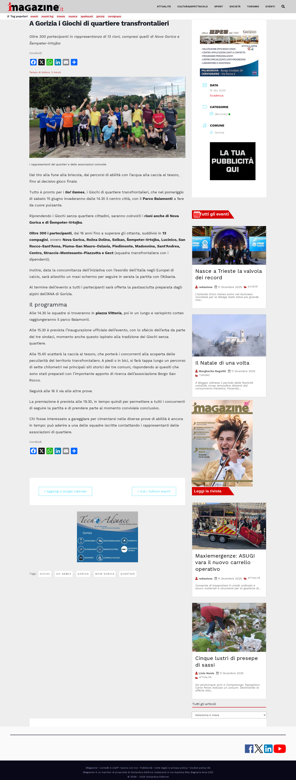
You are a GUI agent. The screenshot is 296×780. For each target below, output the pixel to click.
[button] (283, 7)
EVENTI (270, 6)
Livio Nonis (206, 673)
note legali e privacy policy (171, 767)
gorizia (83, 574)
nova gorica (104, 574)
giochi (45, 574)
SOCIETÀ (234, 6)
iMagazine (92, 767)
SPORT (218, 6)
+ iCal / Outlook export (153, 491)
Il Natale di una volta (222, 363)
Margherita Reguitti (212, 371)
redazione (205, 287)
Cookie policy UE (200, 767)
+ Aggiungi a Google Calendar (67, 491)
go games (63, 574)
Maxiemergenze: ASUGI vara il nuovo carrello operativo (225, 562)
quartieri (128, 574)
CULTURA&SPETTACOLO (193, 6)
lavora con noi (129, 767)
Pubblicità (146, 767)
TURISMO (253, 6)
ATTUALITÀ (164, 6)
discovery (220, 114)
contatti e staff (109, 767)
